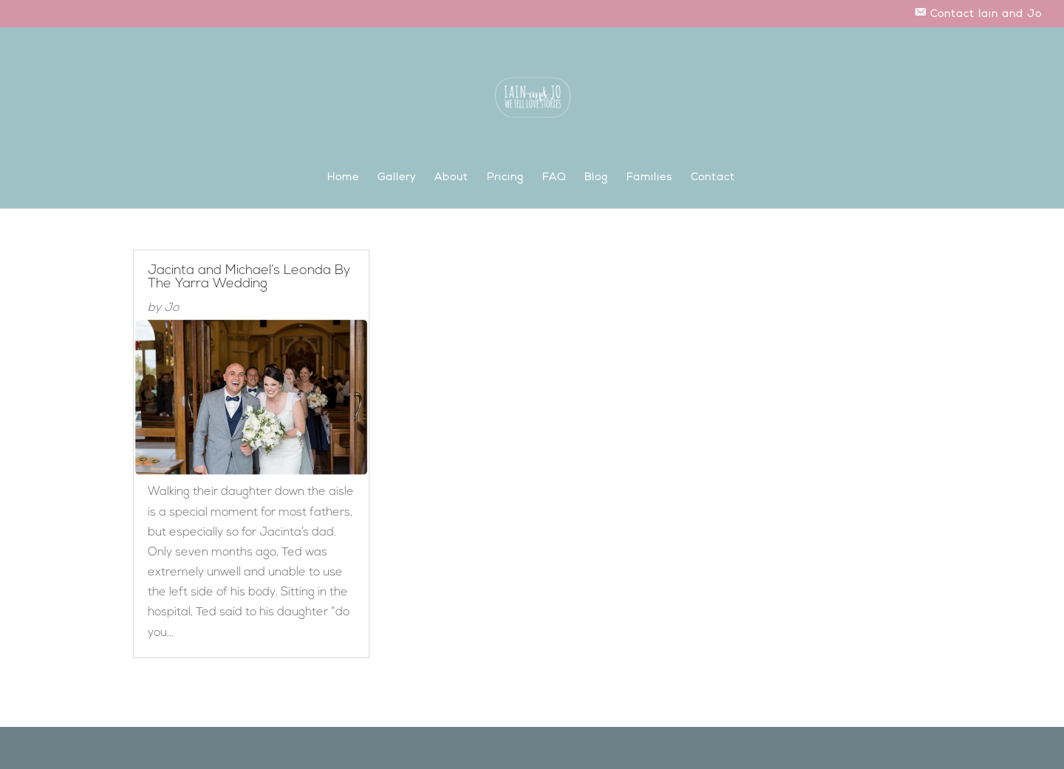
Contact (713, 178)
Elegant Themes (205, 748)
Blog (596, 178)
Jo (171, 308)
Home (343, 178)
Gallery (397, 178)
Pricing (505, 178)
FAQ (554, 178)
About (451, 178)
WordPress (303, 748)
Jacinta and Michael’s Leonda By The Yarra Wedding (249, 277)
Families (649, 178)
